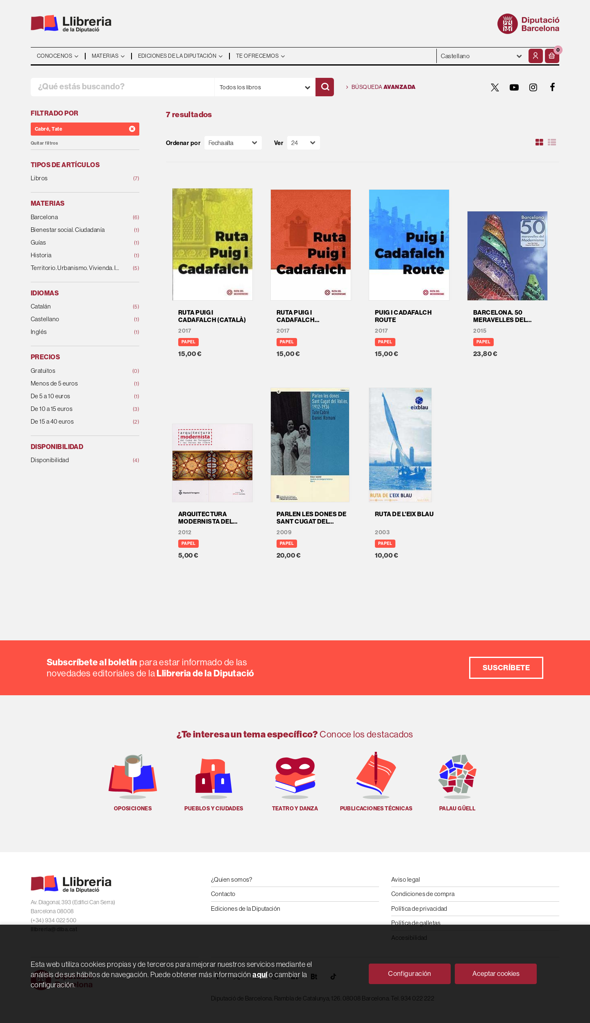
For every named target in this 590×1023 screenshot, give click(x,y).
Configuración (409, 973)
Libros (75, 178)
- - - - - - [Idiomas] (481, 56)
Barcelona (75, 217)
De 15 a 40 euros (75, 421)
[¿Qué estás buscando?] (122, 87)
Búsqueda (381, 87)
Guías (75, 242)
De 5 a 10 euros (75, 396)
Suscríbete (506, 667)
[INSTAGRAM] (533, 87)
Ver (278, 143)
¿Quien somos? (231, 879)
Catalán (75, 306)
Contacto (223, 894)
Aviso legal (405, 879)
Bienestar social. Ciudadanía (75, 230)
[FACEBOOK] (552, 87)
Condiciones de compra (422, 894)
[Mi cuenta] (536, 56)
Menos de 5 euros (75, 383)
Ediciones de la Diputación (246, 908)
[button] (552, 56)
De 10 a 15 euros (75, 409)
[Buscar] (324, 87)
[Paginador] (303, 143)
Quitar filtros (44, 143)
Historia (75, 255)
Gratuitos (75, 371)
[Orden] (233, 143)
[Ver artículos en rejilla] (540, 142)
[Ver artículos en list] (552, 142)
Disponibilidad (75, 460)
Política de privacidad (419, 908)
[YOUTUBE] (514, 87)
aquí (260, 974)
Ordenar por (183, 143)
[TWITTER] (495, 87)
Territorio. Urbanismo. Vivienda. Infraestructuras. (75, 268)
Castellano (75, 319)
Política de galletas (415, 923)
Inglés (75, 332)
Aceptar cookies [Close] (496, 973)
